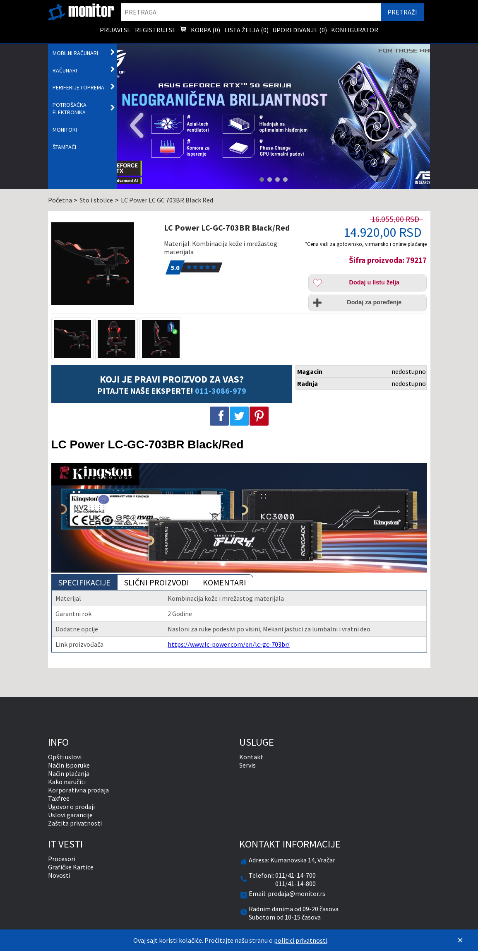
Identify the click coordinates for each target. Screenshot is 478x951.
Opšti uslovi (65, 757)
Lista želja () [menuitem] (246, 30)
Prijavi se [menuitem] (115, 30)
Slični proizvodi (156, 582)
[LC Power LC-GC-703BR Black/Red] (103, 263)
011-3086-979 (220, 390)
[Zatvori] (460, 940)
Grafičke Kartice (71, 867)
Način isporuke (69, 765)
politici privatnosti (300, 940)
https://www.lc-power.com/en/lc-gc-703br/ (229, 644)
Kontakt (251, 757)
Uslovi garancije (70, 815)
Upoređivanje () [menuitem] (299, 30)
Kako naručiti (67, 782)
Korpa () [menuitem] (200, 31)
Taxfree (59, 798)
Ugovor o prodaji (71, 806)
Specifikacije (84, 582)
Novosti (59, 875)
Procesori (61, 859)
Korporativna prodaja (78, 790)
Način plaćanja (68, 773)
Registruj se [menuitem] (155, 30)
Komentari (224, 582)
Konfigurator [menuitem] (354, 30)
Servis (247, 765)
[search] (251, 12)
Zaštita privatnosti (75, 823)
